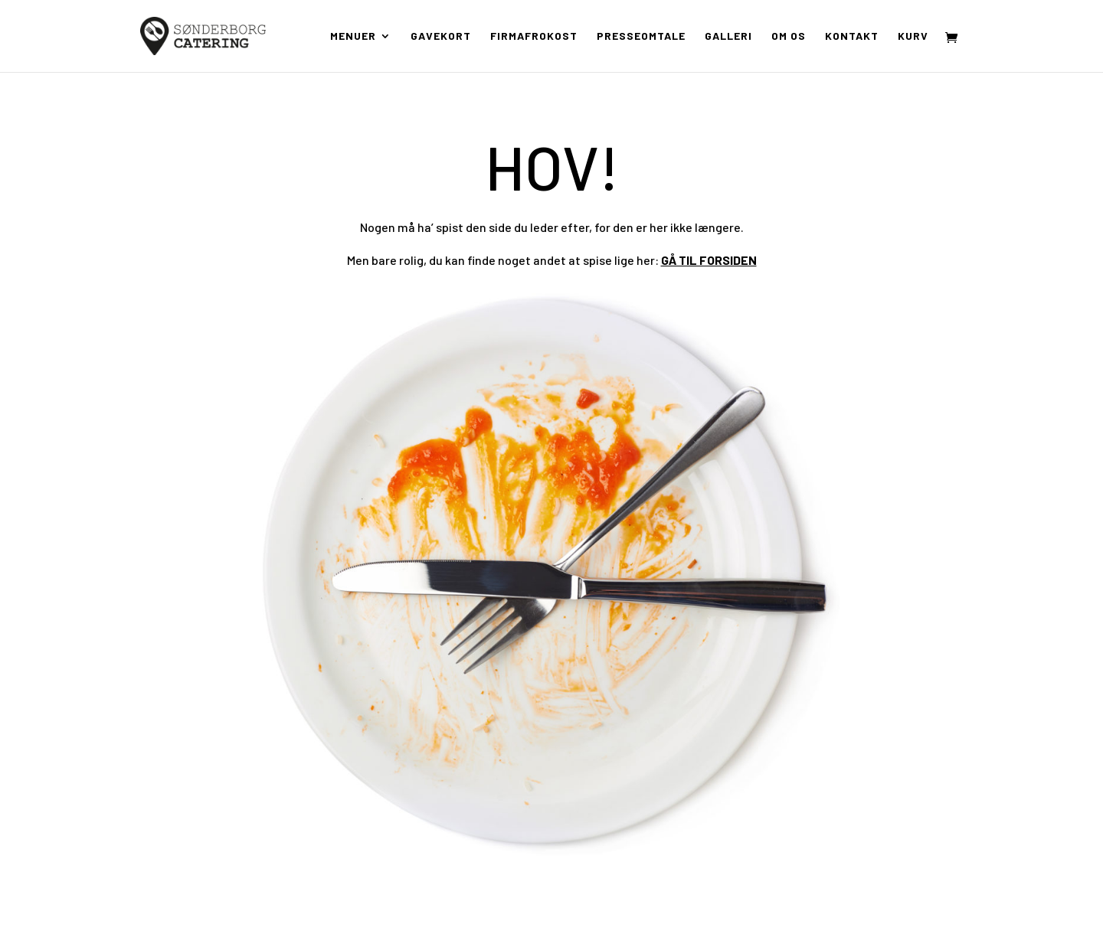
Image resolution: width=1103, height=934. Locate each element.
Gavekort (441, 36)
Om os (788, 36)
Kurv (913, 36)
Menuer (353, 36)
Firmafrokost (534, 36)
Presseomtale (641, 36)
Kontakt (852, 36)
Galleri (728, 36)
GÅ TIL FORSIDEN (709, 260)
